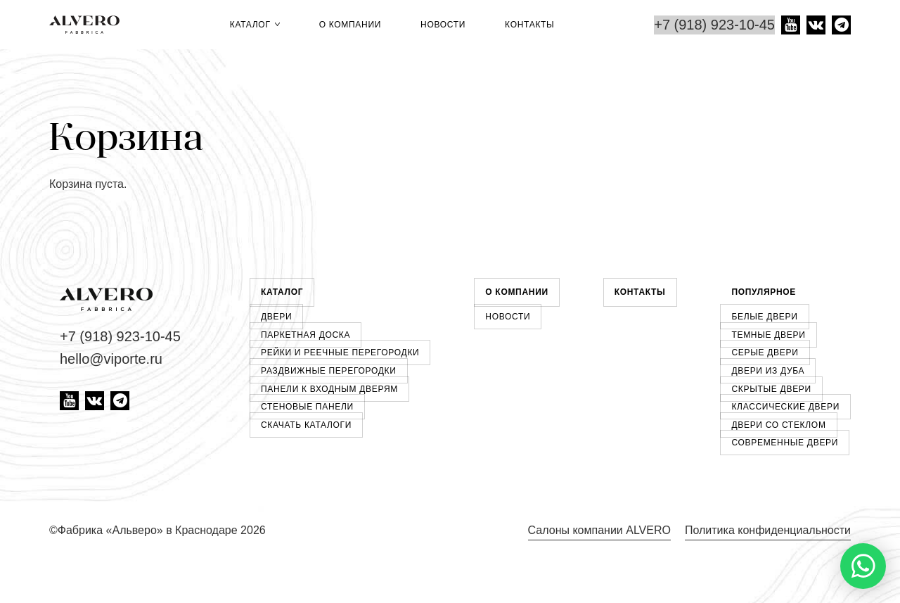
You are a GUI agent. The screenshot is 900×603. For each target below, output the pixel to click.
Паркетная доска (305, 335)
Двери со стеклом (778, 425)
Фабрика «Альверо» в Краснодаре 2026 (162, 530)
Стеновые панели (307, 407)
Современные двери (784, 443)
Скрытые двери (771, 389)
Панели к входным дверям (329, 389)
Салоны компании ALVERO (599, 530)
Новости (442, 25)
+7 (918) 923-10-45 (714, 24)
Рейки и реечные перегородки (340, 352)
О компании (350, 25)
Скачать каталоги (306, 425)
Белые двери (764, 317)
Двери (276, 317)
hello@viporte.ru (111, 359)
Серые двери (764, 352)
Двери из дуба (767, 371)
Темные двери (768, 335)
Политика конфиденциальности (768, 530)
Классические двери (785, 407)
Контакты (529, 25)
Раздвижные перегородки (329, 371)
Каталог (255, 25)
